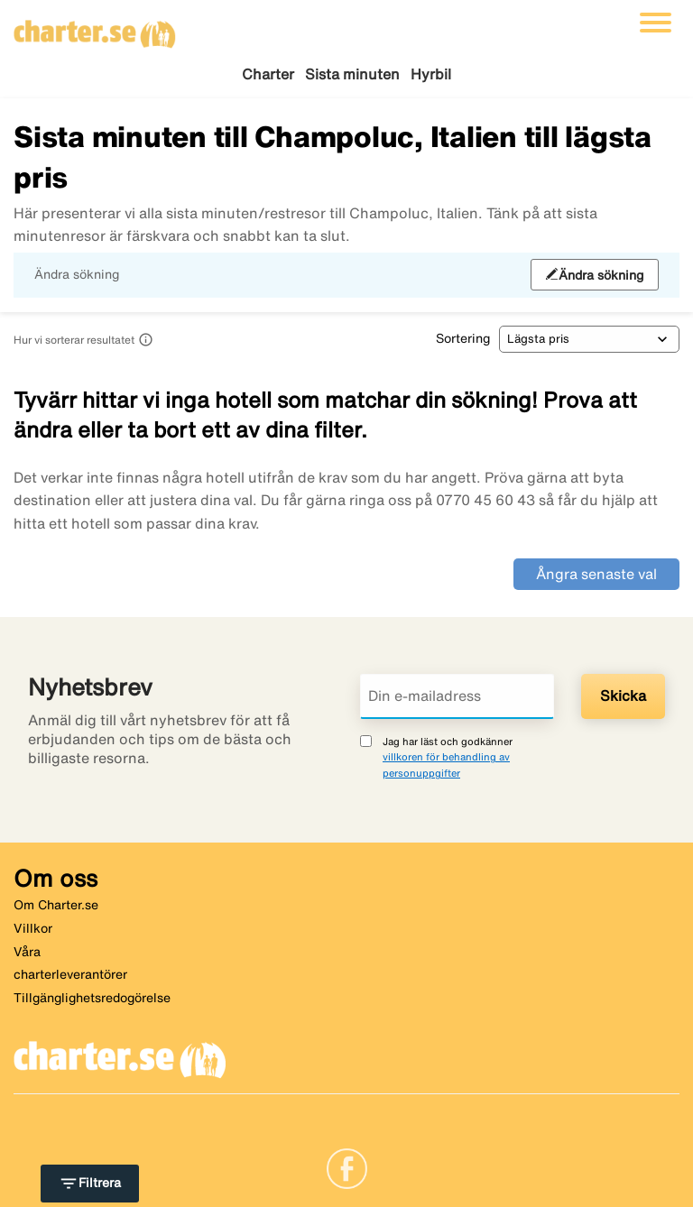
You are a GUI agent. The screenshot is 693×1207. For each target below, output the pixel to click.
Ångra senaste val (596, 574)
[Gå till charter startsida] (95, 28)
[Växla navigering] (655, 22)
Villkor (33, 928)
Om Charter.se (56, 904)
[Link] (347, 1167)
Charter (268, 74)
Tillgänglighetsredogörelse (92, 997)
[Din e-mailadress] (457, 696)
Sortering (463, 338)
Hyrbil (431, 74)
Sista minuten (352, 74)
